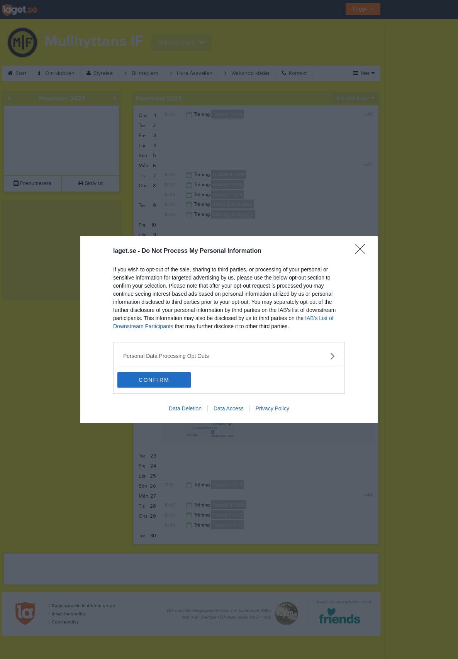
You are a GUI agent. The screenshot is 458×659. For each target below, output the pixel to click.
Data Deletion (185, 408)
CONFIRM (154, 380)
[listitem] (229, 356)
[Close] (362, 251)
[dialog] (229, 329)
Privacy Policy (272, 408)
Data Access (229, 408)
